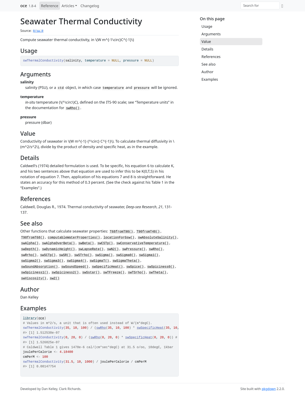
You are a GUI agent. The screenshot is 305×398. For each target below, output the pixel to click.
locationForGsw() (118, 237)
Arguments (211, 33)
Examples (210, 79)
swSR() (65, 255)
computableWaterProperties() (74, 237)
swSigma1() (148, 255)
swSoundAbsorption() (39, 267)
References (211, 56)
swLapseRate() (90, 249)
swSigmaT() (99, 261)
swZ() (54, 278)
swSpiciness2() (65, 272)
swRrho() (29, 255)
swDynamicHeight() (58, 249)
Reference (49, 5)
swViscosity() (33, 278)
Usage (207, 26)
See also (209, 64)
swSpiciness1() (34, 272)
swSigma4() (76, 261)
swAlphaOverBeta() (58, 243)
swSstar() (91, 272)
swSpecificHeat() (107, 267)
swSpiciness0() (160, 267)
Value (206, 41)
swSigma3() (53, 261)
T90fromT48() (148, 232)
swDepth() (30, 249)
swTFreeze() (113, 272)
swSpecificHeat (150, 328)
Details (207, 49)
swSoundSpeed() (74, 267)
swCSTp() (105, 243)
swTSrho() (136, 272)
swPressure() (133, 249)
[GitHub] (282, 6)
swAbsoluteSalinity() (157, 237)
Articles (68, 5)
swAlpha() (30, 243)
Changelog (89, 5)
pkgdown (269, 389)
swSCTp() (48, 255)
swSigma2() (31, 261)
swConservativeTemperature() (142, 243)
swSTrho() (83, 255)
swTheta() (157, 272)
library (30, 318)
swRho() (72, 108)
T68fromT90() (121, 232)
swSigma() (104, 255)
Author (208, 71)
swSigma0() (125, 255)
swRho (101, 328)
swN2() (113, 249)
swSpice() (135, 267)
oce (23, 5)
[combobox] (260, 5)
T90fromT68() (32, 237)
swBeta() (86, 243)
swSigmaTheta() (126, 261)
